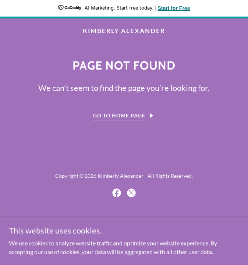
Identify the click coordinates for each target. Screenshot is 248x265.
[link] (124, 30)
